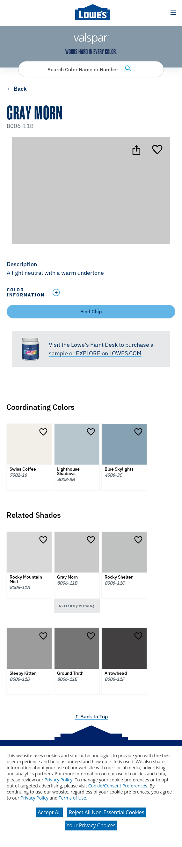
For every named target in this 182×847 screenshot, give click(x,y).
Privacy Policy (58, 780)
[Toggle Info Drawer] (112, 292)
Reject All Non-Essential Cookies (106, 812)
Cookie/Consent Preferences (117, 786)
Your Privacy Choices (91, 825)
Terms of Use (72, 798)
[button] (173, 13)
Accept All (49, 812)
